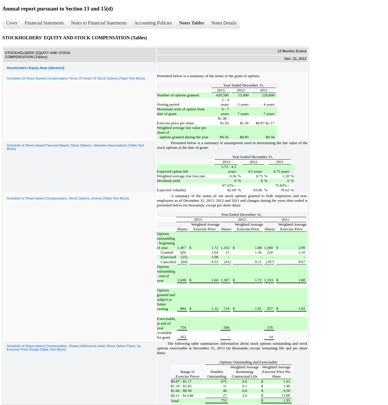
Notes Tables (191, 22)
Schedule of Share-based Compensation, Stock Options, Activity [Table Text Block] (68, 198)
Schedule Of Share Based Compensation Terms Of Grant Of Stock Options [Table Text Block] (76, 78)
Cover (11, 22)
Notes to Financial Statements (99, 22)
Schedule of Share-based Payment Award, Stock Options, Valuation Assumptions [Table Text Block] (75, 147)
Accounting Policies (153, 22)
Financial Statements (44, 22)
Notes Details (224, 22)
